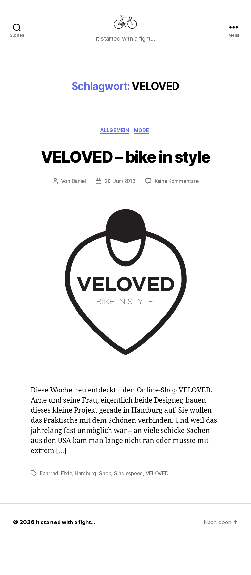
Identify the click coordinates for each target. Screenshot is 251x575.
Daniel (77, 215)
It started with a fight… (67, 556)
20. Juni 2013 (119, 215)
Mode (144, 141)
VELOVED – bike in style (126, 177)
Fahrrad (49, 508)
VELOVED (159, 508)
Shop (106, 508)
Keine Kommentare (177, 215)
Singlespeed (130, 508)
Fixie (67, 508)
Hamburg (86, 508)
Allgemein (114, 141)
